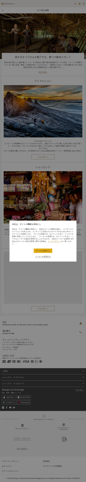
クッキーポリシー (54, 241)
